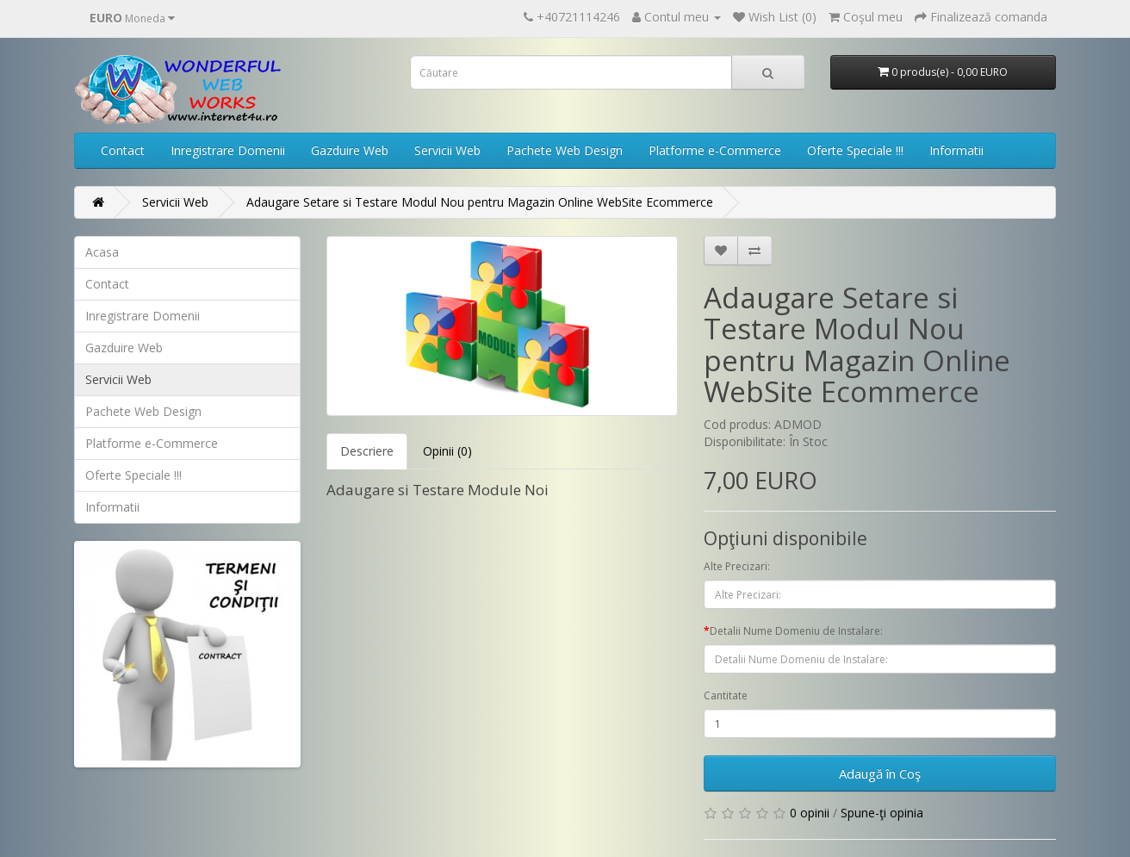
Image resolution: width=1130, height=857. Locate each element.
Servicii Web (447, 150)
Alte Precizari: (737, 566)
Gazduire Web (349, 150)
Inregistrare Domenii (228, 150)
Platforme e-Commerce (715, 150)
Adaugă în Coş (880, 773)
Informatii (956, 150)
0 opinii (809, 812)
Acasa (102, 252)
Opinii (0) (447, 451)
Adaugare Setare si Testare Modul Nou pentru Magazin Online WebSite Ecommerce (479, 202)
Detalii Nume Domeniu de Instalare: (796, 631)
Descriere (367, 451)
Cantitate (726, 695)
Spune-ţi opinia (882, 812)
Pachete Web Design (564, 150)
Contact (123, 150)
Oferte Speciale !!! (855, 150)
